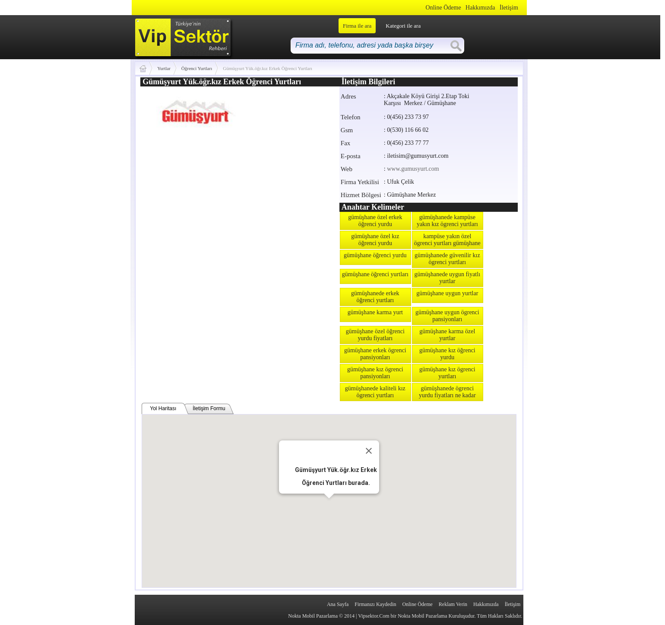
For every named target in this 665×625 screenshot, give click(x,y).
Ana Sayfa (337, 604)
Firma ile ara (357, 25)
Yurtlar (164, 68)
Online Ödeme (443, 7)
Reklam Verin (453, 604)
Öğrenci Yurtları (196, 68)
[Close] (368, 450)
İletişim (509, 7)
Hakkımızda (480, 7)
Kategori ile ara (403, 25)
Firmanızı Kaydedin (375, 604)
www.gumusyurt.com (413, 169)
